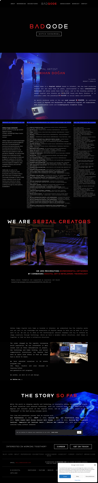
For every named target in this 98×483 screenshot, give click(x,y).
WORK (10, 454)
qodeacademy (51, 454)
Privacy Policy (77, 480)
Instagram (32, 470)
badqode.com (61, 462)
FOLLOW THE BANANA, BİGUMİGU (85, 144)
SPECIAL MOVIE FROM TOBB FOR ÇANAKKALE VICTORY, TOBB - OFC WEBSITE (83, 167)
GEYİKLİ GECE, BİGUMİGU (83, 139)
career (71, 454)
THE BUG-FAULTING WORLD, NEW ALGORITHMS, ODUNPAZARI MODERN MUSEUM (83, 161)
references (26, 454)
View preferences (90, 476)
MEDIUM (50, 470)
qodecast (62, 454)
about (16, 454)
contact (79, 454)
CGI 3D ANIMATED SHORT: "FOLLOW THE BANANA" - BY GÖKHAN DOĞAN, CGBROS (84, 148)
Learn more (54, 432)
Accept (65, 476)
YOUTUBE (42, 470)
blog (5, 454)
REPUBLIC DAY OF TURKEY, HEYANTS (85, 140)
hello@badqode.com (23, 462)
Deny (77, 476)
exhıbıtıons (38, 454)
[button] (95, 465)
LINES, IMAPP (80, 127)
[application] (49, 301)
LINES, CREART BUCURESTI (83, 133)
